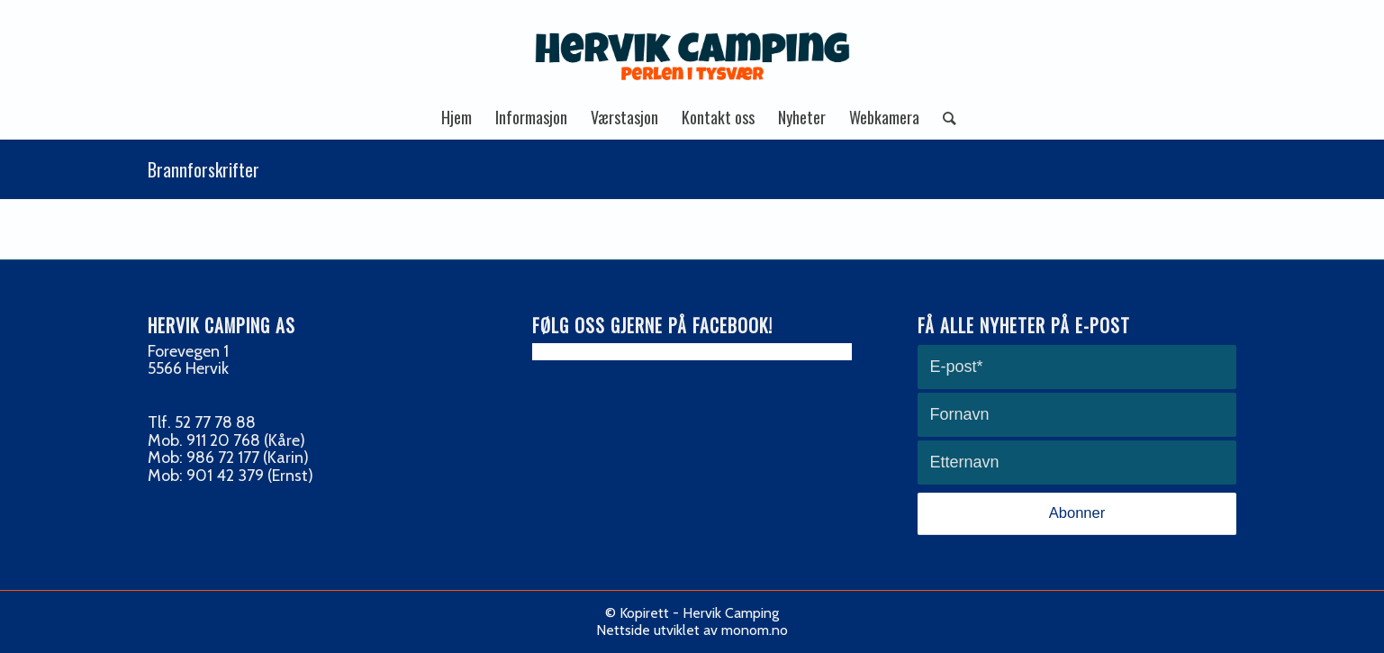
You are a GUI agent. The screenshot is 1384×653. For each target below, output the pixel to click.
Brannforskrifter (203, 169)
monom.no (754, 630)
